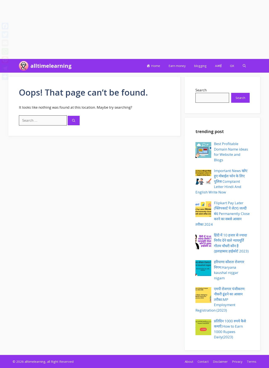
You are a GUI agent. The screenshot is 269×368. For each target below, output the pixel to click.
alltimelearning (51, 65)
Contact (203, 361)
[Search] (74, 120)
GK (232, 66)
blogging (200, 66)
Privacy (237, 361)
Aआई (218, 66)
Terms (251, 361)
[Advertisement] (126, 29)
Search (201, 90)
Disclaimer (220, 361)
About (189, 361)
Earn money (177, 66)
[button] (244, 66)
